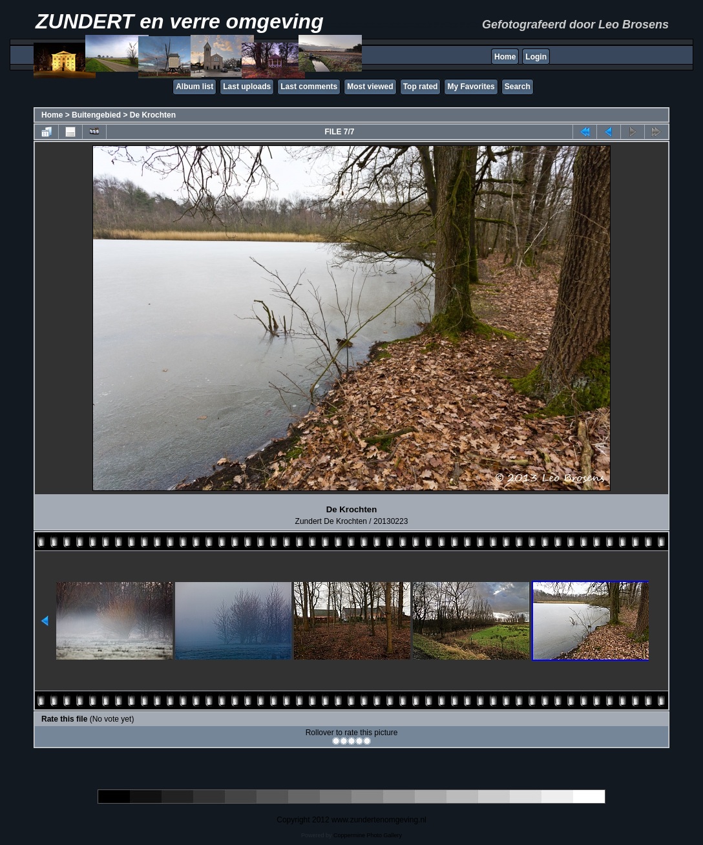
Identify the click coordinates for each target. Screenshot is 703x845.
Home (505, 56)
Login (536, 56)
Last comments (308, 86)
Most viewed (370, 86)
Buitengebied (96, 115)
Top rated (420, 86)
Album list (194, 86)
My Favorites (470, 86)
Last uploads (247, 86)
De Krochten (153, 115)
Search (517, 86)
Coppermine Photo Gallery (367, 835)
